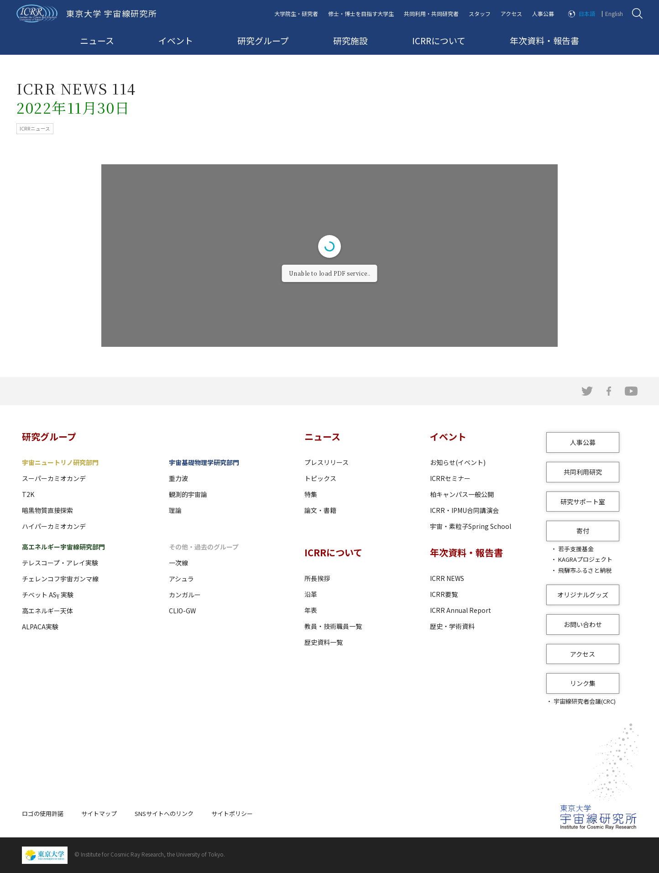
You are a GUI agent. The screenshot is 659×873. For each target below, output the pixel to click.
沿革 (310, 594)
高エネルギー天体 (47, 610)
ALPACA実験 (40, 626)
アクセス (511, 13)
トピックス (320, 478)
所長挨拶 (317, 578)
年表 (310, 610)
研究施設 (350, 40)
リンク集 (583, 683)
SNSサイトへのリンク (164, 813)
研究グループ (263, 40)
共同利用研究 (583, 471)
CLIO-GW (182, 610)
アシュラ (181, 578)
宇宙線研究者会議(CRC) (585, 701)
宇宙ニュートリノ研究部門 (60, 462)
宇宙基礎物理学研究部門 (204, 462)
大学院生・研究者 (296, 13)
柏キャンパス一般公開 (462, 494)
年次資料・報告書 (544, 40)
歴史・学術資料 (452, 626)
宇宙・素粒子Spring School (470, 526)
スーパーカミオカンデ (54, 478)
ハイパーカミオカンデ (54, 526)
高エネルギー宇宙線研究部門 (63, 546)
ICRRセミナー (450, 478)
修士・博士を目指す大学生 (361, 13)
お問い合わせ (583, 624)
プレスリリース (326, 462)
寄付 (582, 530)
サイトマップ (99, 813)
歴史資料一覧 (323, 642)
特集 (310, 494)
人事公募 (543, 13)
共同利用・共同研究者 (431, 13)
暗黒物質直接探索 (47, 510)
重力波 (178, 478)
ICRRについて (438, 40)
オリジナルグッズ (582, 594)
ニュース (97, 40)
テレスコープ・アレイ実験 (60, 562)
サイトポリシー (232, 813)
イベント (175, 40)
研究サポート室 (582, 501)
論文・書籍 (320, 510)
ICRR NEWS (447, 578)
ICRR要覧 (444, 594)
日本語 (587, 13)
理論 (175, 510)
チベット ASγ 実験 (47, 594)
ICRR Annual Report (460, 610)
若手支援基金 (576, 548)
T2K (28, 494)
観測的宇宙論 (188, 494)
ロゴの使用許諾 (42, 813)
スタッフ (480, 13)
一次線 (178, 562)
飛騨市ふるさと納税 (585, 570)
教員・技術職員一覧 (333, 626)
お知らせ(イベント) (458, 462)
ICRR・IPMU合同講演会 (464, 510)
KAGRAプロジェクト (585, 559)
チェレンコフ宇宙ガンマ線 (60, 578)
